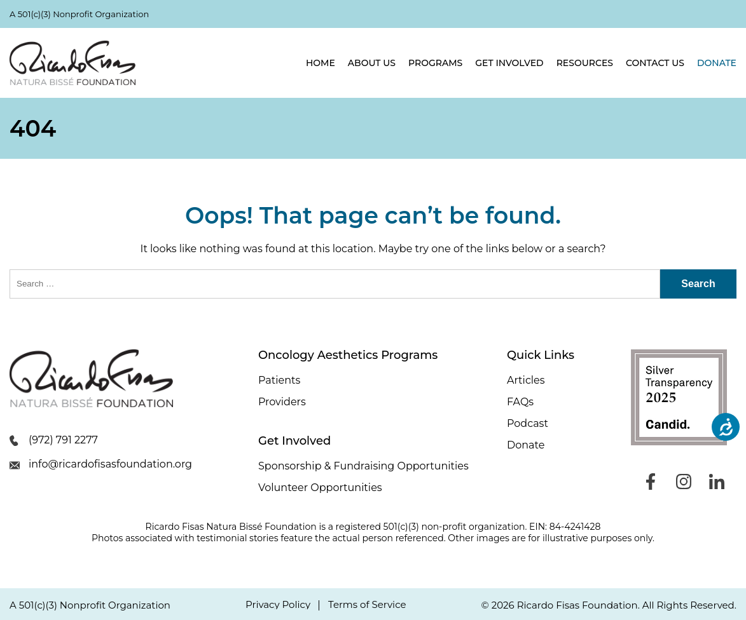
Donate (716, 63)
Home (320, 63)
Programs (435, 63)
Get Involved (509, 63)
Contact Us (655, 63)
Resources (584, 63)
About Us (372, 63)
